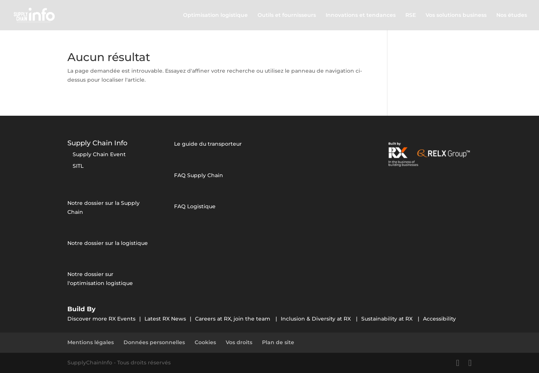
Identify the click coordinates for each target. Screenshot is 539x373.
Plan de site (278, 342)
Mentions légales (90, 342)
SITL (78, 166)
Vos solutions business (456, 15)
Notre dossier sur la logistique (107, 243)
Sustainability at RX (387, 318)
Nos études (511, 15)
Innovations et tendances (361, 15)
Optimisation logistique (215, 15)
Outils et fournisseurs (287, 15)
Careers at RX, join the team (233, 318)
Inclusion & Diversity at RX (316, 318)
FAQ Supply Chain (198, 175)
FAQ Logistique (195, 206)
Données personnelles (154, 342)
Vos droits (239, 342)
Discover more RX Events (101, 318)
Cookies (205, 342)
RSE (410, 15)
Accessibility (439, 318)
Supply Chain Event (99, 154)
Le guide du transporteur (208, 143)
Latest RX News (165, 318)
